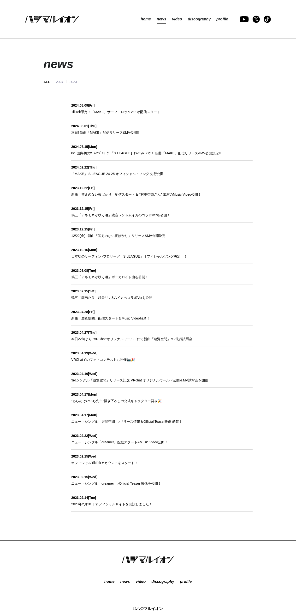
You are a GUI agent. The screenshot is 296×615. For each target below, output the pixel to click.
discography (199, 19)
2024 (59, 82)
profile (222, 19)
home (146, 19)
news (161, 19)
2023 (73, 82)
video (177, 19)
